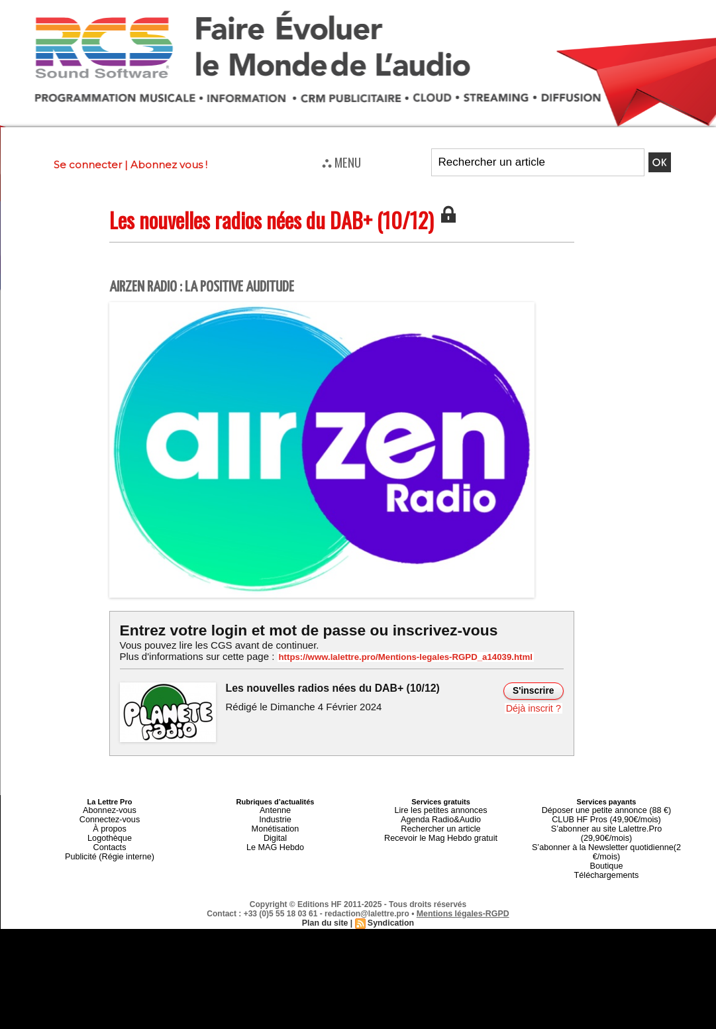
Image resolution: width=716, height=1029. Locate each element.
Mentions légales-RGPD (462, 894)
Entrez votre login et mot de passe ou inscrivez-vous (302, 630)
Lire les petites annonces (441, 809)
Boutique (606, 849)
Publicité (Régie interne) (109, 849)
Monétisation (274, 825)
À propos (109, 825)
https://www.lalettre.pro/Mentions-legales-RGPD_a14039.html (394, 656)
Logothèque (109, 833)
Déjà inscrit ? (535, 707)
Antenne (275, 809)
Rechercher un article (441, 825)
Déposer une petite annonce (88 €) (606, 809)
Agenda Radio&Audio (441, 817)
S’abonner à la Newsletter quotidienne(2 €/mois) (607, 837)
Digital (275, 833)
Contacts (109, 841)
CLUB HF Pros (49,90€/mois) (606, 817)
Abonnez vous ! (168, 164)
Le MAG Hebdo (275, 841)
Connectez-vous (109, 817)
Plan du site (325, 903)
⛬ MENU (341, 161)
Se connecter (88, 164)
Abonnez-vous (109, 809)
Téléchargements (606, 857)
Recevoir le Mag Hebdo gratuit (440, 833)
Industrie (275, 817)
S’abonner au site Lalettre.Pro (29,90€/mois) (606, 825)
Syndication (390, 903)
